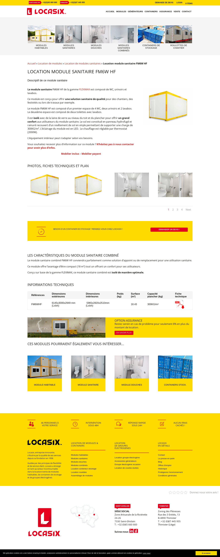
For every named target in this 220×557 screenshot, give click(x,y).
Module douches (131, 385)
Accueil (110, 12)
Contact (186, 12)
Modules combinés (79, 465)
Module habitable (44, 385)
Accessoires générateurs (125, 461)
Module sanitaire (88, 385)
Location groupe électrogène (127, 457)
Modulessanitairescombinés (123, 48)
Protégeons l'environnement (170, 472)
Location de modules (50, 63)
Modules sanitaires (79, 458)
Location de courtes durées (127, 468)
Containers (151, 12)
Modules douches (79, 462)
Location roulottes (79, 472)
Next (188, 209)
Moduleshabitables (41, 46)
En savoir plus (124, 333)
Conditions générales (167, 475)
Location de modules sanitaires (83, 63)
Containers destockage (151, 46)
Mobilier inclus (70, 153)
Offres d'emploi (164, 465)
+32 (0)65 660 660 (127, 524)
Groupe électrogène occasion (128, 464)
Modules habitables (79, 455)
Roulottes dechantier (178, 46)
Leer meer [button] (146, 553)
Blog (160, 462)
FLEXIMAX (84, 89)
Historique (162, 469)
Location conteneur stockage (83, 469)
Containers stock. (175, 385)
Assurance (165, 12)
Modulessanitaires (68, 46)
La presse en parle (166, 458)
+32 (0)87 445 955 (171, 521)
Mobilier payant (91, 153)
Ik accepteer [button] (206, 553)
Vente (177, 12)
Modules (121, 12)
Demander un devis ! (169, 230)
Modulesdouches (96, 46)
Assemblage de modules (82, 475)
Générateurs (135, 12)
